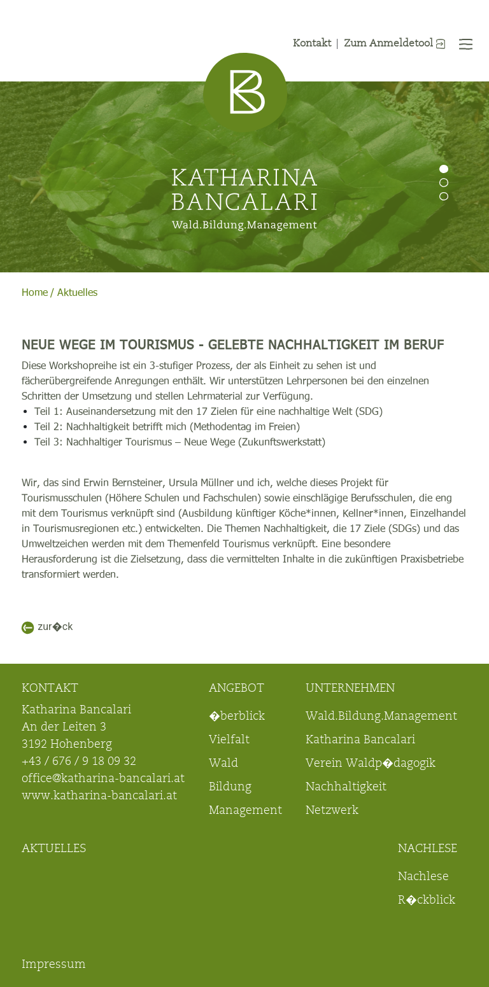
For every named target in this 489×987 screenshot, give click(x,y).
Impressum (54, 965)
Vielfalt (229, 740)
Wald (223, 764)
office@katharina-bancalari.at (103, 779)
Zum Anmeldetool (395, 44)
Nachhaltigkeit (346, 788)
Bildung (230, 788)
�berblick (237, 717)
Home (35, 293)
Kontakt (312, 44)
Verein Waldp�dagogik (371, 764)
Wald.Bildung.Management (381, 717)
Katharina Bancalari (360, 740)
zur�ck (55, 626)
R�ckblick (426, 901)
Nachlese (423, 877)
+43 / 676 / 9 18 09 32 (79, 762)
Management (245, 811)
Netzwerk (332, 811)
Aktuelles (77, 293)
